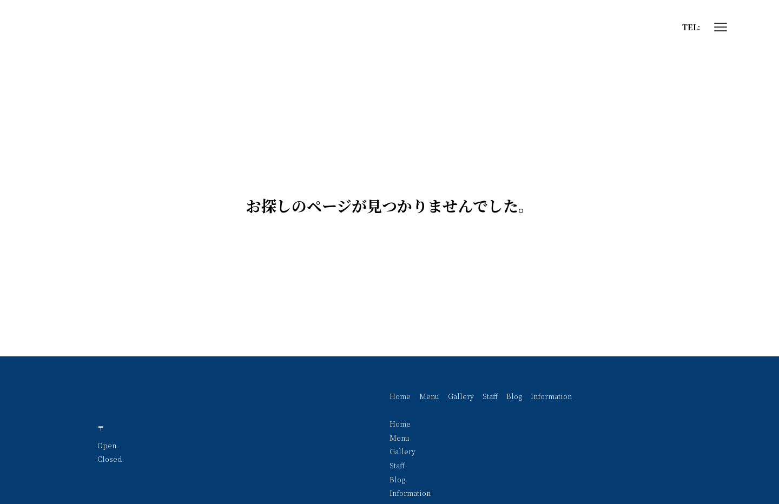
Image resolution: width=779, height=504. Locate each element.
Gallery (461, 396)
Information (551, 396)
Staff (490, 396)
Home (400, 396)
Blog (514, 396)
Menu (429, 396)
